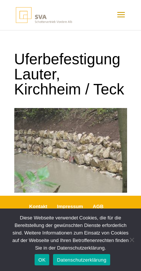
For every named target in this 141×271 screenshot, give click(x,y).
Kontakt (38, 206)
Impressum (70, 206)
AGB (98, 206)
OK (41, 260)
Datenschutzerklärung (81, 260)
